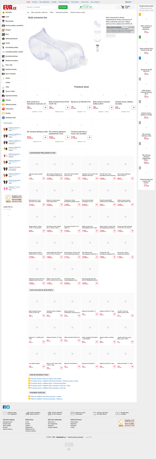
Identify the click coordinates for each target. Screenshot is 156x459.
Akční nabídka (7, 425)
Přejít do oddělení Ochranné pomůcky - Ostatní (46, 396)
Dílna (7, 34)
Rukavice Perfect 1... (15, 128)
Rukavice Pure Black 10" (89, 311)
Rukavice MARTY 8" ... (15, 147)
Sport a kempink (11, 74)
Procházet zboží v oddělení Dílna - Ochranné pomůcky (48, 383)
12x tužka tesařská (34, 363)
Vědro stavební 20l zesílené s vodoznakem (90, 338)
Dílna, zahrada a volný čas (39, 12)
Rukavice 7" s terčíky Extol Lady (36, 338)
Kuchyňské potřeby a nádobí (14, 52)
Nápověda (73, 424)
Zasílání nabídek (52, 427)
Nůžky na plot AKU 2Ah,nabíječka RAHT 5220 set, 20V (89, 228)
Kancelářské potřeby (12, 47)
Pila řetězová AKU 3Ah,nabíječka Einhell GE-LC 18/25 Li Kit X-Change (90, 254)
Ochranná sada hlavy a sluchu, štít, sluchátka (79, 133)
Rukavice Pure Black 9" (88, 363)
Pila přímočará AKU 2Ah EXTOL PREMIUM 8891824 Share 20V (89, 280)
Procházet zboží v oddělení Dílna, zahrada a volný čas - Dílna (50, 386)
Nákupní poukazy (11, 104)
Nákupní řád (28, 427)
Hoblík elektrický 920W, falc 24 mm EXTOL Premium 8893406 (54, 254)
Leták (28, 2)
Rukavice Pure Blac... (15, 167)
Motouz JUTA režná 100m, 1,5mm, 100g (54, 364)
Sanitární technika (11, 69)
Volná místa (84, 2)
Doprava (27, 425)
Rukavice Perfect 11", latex (125, 363)
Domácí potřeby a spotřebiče (14, 25)
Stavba (8, 78)
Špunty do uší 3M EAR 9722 (81, 102)
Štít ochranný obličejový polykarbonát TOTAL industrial (57, 134)
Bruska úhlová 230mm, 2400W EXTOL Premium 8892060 (36, 254)
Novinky (34, 2)
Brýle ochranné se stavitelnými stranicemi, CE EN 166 (36, 104)
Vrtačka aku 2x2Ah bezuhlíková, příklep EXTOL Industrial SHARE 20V (72, 201)
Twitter (73, 427)
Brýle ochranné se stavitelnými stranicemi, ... (146, 27)
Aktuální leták (7, 424)
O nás (27, 422)
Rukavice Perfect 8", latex (107, 363)
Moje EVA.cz (51, 422)
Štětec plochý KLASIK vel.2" (72, 337)
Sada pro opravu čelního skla (36, 174)
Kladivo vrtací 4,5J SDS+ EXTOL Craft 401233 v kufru (54, 279)
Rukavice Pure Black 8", (71, 363)
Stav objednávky (44, 2)
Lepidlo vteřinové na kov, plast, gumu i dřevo (124, 338)
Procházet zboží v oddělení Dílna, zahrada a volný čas (48, 388)
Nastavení (51, 425)
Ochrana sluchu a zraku (77, 12)
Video (7, 87)
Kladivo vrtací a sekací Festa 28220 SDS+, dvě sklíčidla (124, 201)
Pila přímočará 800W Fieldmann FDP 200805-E (107, 200)
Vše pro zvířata (10, 91)
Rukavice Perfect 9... (15, 160)
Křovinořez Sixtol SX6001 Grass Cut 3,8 (71, 174)
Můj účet (128, 2)
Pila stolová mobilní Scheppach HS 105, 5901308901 (87, 201)
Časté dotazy (74, 422)
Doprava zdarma (64, 2)
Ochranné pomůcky (62, 12)
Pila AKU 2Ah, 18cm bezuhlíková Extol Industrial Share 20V (107, 175)
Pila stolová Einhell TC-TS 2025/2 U (71, 227)
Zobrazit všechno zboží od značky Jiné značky (46, 379)
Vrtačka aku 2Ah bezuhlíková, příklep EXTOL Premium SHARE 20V (107, 254)
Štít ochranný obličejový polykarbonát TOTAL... (146, 157)
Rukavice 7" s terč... (15, 187)
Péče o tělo (9, 65)
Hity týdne (9, 12)
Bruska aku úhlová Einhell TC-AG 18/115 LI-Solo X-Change (124, 228)
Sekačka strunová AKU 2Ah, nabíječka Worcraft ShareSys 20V (90, 175)
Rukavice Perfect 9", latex (107, 311)
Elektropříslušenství (12, 39)
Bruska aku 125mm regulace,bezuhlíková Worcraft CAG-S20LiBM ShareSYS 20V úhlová (124, 255)
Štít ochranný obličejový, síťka (37, 132)
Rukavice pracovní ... (15, 154)
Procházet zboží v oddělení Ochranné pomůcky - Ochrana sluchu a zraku (54, 381)
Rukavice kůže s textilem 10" (107, 338)
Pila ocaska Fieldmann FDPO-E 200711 (123, 174)
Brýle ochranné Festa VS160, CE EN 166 (35, 311)
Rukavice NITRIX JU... (15, 134)
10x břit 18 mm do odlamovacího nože (123, 311)
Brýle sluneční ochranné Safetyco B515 (101, 103)
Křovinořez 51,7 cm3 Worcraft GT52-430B (35, 200)
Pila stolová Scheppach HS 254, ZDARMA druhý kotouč (54, 174)
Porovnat (111, 35)
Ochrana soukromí (30, 431)
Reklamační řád (29, 429)
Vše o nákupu (95, 2)
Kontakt (54, 2)
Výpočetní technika (11, 96)
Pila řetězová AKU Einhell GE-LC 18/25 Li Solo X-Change (54, 228)
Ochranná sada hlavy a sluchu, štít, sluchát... (146, 181)
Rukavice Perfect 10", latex (54, 337)
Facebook (73, 425)
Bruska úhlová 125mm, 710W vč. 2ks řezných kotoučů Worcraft (35, 228)
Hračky (8, 43)
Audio (7, 17)
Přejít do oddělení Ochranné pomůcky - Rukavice (46, 399)
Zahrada (8, 100)
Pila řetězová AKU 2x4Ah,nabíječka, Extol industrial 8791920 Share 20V (71, 281)
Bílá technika (9, 21)
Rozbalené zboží (11, 118)
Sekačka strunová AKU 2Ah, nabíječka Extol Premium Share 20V (37, 280)
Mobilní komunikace (12, 60)
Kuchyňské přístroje (12, 56)
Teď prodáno (75, 2)
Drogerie (8, 30)
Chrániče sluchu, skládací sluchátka (54, 311)
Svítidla (8, 82)
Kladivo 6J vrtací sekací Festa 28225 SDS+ (53, 200)
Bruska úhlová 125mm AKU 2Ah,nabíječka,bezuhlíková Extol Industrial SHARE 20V (72, 254)
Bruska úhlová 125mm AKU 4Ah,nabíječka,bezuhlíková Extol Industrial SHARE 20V (107, 228)
